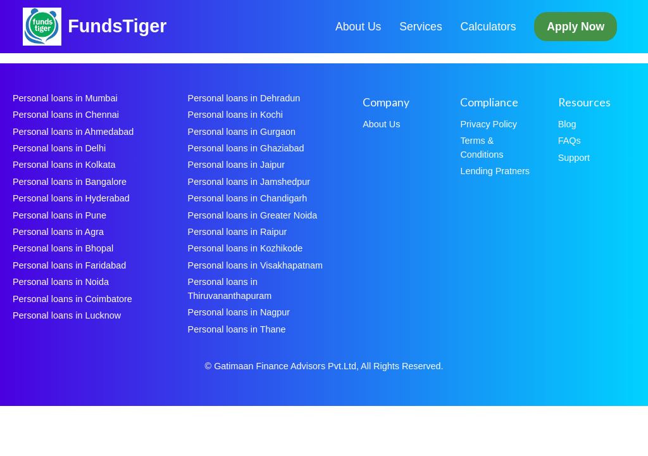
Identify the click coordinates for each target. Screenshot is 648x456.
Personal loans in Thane (237, 329)
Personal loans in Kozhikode (245, 248)
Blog (567, 124)
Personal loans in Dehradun (244, 98)
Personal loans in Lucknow (67, 315)
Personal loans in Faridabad (69, 265)
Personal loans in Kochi (235, 115)
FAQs (569, 141)
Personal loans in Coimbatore (72, 299)
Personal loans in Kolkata (64, 165)
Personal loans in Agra (58, 232)
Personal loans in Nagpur (239, 312)
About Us (358, 26)
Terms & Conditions (481, 148)
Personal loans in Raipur (237, 232)
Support (574, 158)
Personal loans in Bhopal (63, 248)
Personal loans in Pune (59, 215)
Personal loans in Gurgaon (242, 132)
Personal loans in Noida (61, 282)
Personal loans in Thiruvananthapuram (230, 289)
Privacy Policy (488, 124)
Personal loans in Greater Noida (253, 215)
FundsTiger (117, 26)
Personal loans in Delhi (59, 148)
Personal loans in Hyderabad (71, 198)
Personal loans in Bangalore (70, 182)
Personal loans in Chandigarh (248, 198)
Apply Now (575, 26)
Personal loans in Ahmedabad (73, 132)
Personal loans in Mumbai (65, 98)
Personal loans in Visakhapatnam (255, 265)
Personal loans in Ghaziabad (246, 148)
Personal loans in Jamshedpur (249, 182)
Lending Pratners (495, 171)
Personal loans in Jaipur (236, 165)
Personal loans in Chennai (66, 115)
